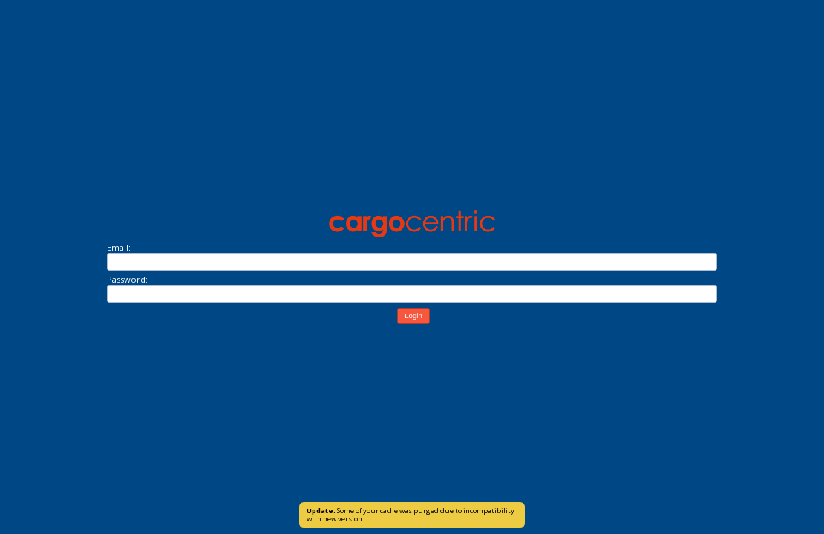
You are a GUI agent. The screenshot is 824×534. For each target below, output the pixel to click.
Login (413, 316)
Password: (127, 279)
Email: (119, 247)
